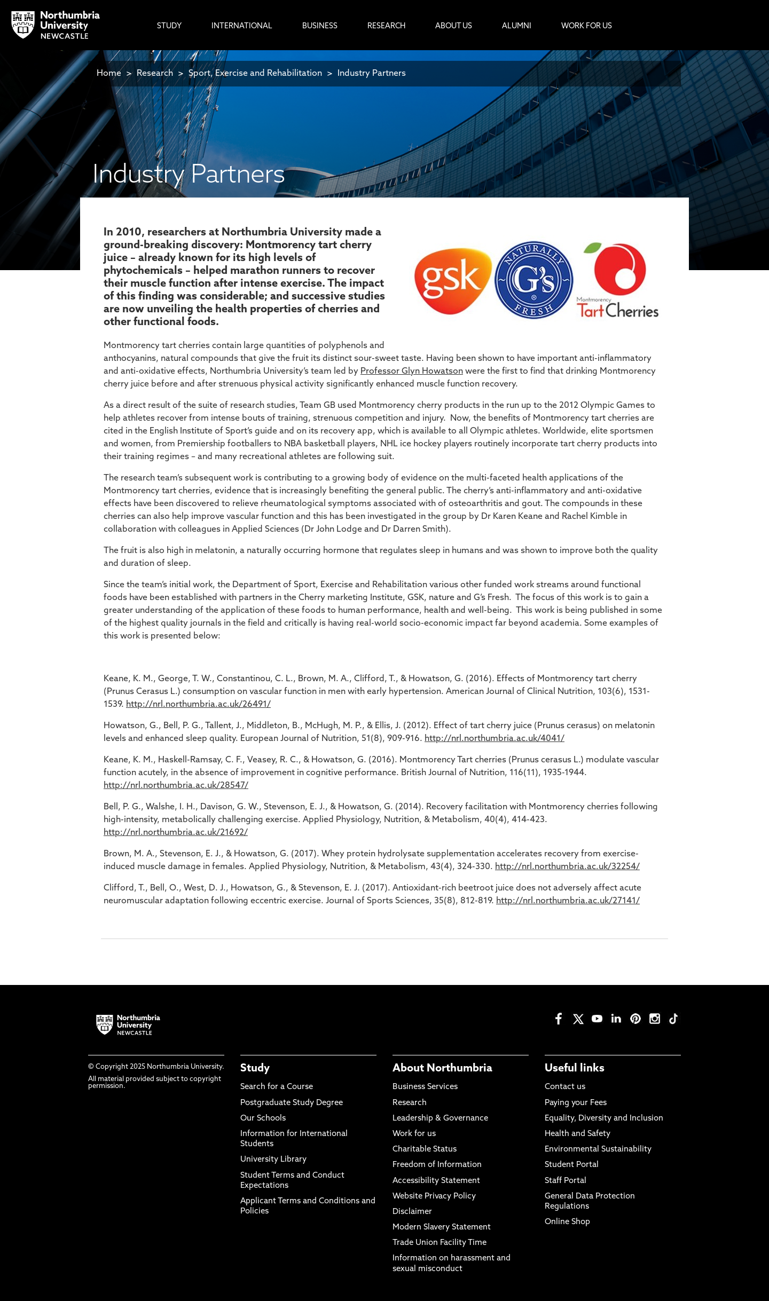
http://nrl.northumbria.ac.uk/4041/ (494, 739)
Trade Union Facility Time (439, 1243)
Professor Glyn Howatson (411, 371)
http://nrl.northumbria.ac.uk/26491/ (198, 704)
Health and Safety (577, 1134)
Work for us (414, 1134)
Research (155, 73)
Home (109, 73)
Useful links (575, 1068)
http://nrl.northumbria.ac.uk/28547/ (176, 786)
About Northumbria (442, 1068)
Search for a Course (276, 1087)
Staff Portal (565, 1181)
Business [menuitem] (320, 26)
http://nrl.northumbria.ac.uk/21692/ (176, 833)
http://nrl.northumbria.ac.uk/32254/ (567, 867)
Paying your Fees (576, 1103)
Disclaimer (412, 1212)
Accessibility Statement (436, 1181)
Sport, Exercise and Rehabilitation (255, 73)
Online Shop (567, 1222)
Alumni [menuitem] (516, 26)
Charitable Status (425, 1150)
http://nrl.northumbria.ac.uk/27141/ (568, 901)
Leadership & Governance (440, 1119)
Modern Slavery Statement (442, 1228)
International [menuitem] (241, 26)
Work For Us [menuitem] (586, 26)
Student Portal (572, 1165)
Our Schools (263, 1119)
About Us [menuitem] (453, 26)
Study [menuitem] (169, 26)
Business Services (425, 1087)
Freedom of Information (437, 1165)
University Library (273, 1160)
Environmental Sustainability (598, 1150)
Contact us (565, 1087)
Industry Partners (372, 73)
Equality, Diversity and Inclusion (604, 1119)
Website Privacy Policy (434, 1197)
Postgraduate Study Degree (291, 1103)
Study (255, 1068)
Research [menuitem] (386, 26)
